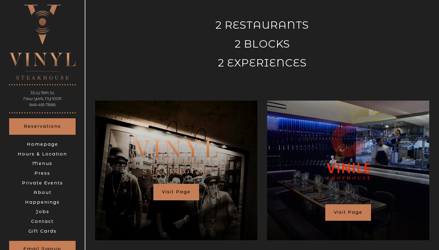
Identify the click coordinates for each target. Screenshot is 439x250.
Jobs (42, 211)
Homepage (42, 144)
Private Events (42, 183)
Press (42, 173)
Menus (42, 163)
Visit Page (176, 192)
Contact (42, 221)
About (43, 192)
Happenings (42, 202)
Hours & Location (42, 154)
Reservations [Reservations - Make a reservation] (42, 126)
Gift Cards (43, 231)
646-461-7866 (42, 104)
